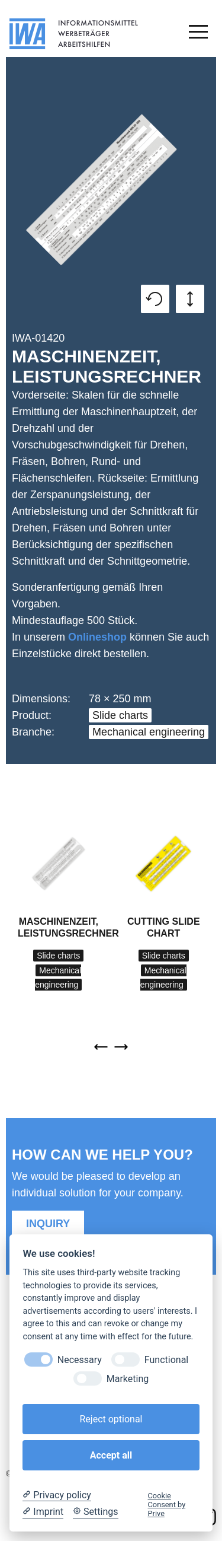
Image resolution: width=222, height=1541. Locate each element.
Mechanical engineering (148, 732)
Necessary (79, 1359)
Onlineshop (97, 637)
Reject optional (110, 1419)
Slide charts (120, 715)
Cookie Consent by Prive (167, 1504)
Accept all (111, 1455)
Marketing (128, 1378)
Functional (166, 1359)
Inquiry (48, 1224)
